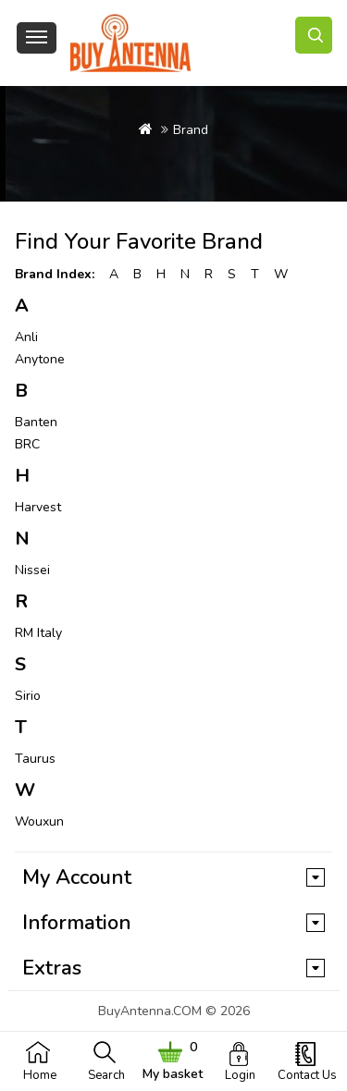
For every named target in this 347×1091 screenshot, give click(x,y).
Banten (36, 422)
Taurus (35, 758)
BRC (27, 444)
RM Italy (38, 633)
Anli (26, 337)
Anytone (40, 359)
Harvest (38, 507)
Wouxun (39, 821)
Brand (190, 130)
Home (39, 1075)
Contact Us (307, 1075)
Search (106, 1075)
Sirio (28, 696)
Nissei (32, 570)
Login (240, 1075)
